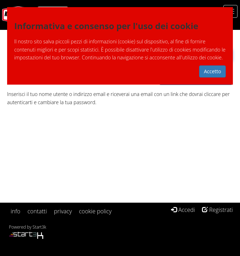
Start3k (39, 227)
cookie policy (95, 211)
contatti (37, 211)
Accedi (183, 209)
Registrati (217, 209)
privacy (63, 211)
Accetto (212, 71)
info (15, 211)
